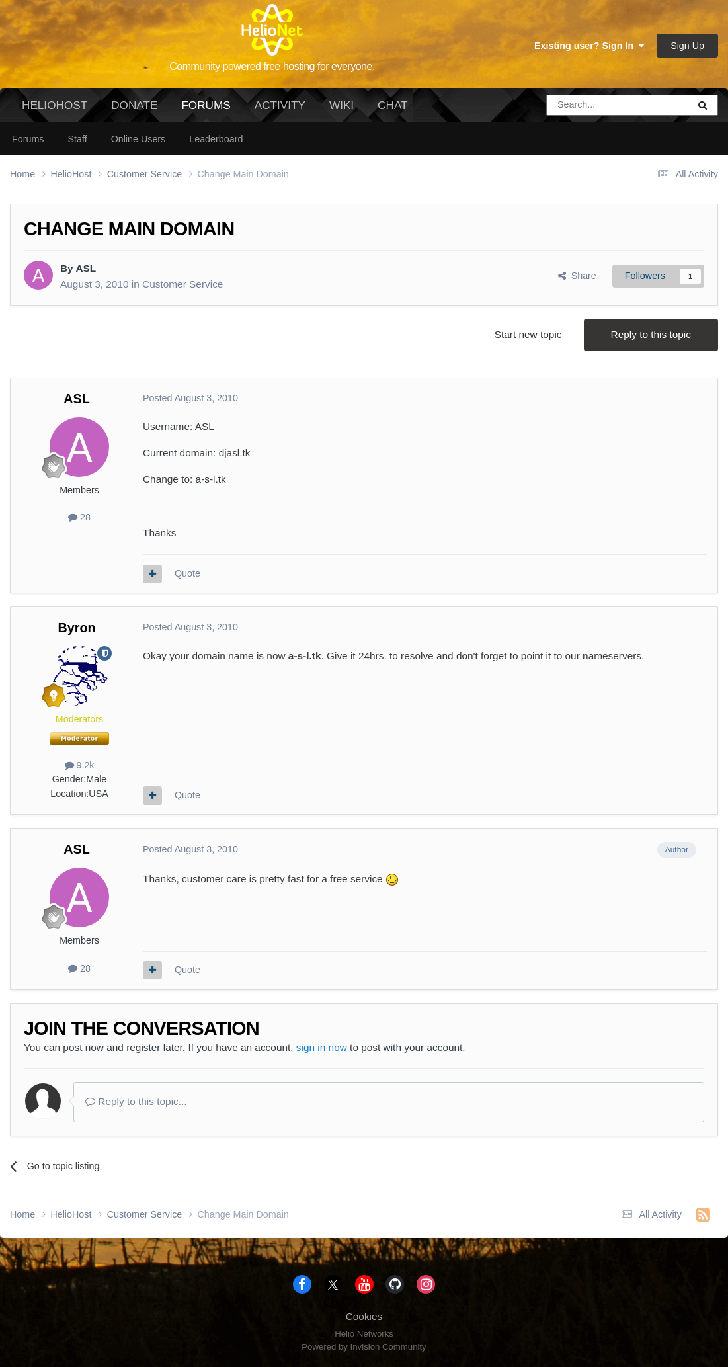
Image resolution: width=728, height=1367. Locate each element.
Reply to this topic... (136, 1101)
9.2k (80, 765)
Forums (205, 110)
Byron (76, 627)
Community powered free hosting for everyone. (272, 66)
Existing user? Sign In (589, 45)
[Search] (584, 105)
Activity (280, 105)
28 (79, 517)
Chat (392, 105)
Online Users (138, 139)
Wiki (341, 105)
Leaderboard (216, 139)
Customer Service (182, 284)
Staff (77, 139)
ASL (85, 268)
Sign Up (687, 45)
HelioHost (54, 105)
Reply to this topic (651, 334)
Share (577, 275)
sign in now (321, 1047)
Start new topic (528, 334)
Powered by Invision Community (364, 1347)
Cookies (364, 1316)
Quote (187, 573)
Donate (134, 105)
